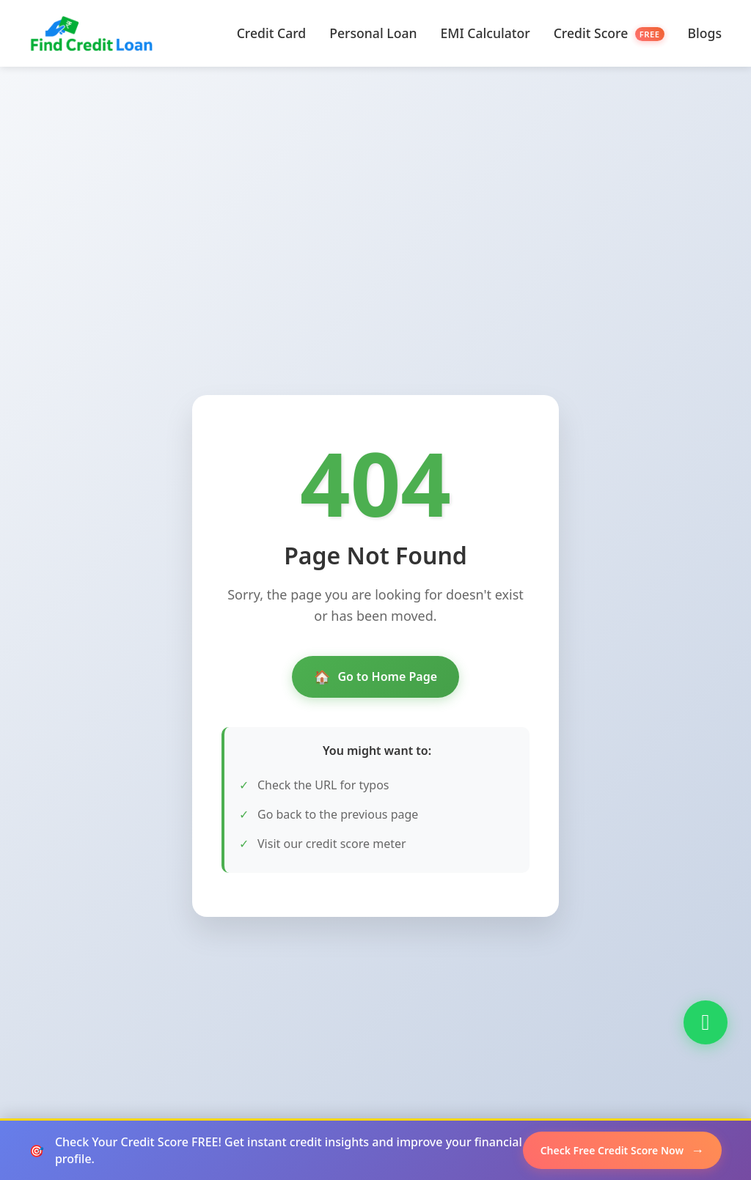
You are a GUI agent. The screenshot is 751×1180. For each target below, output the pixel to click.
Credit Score (609, 33)
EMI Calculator (485, 33)
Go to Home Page (375, 677)
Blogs (705, 33)
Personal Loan (373, 33)
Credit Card (272, 33)
